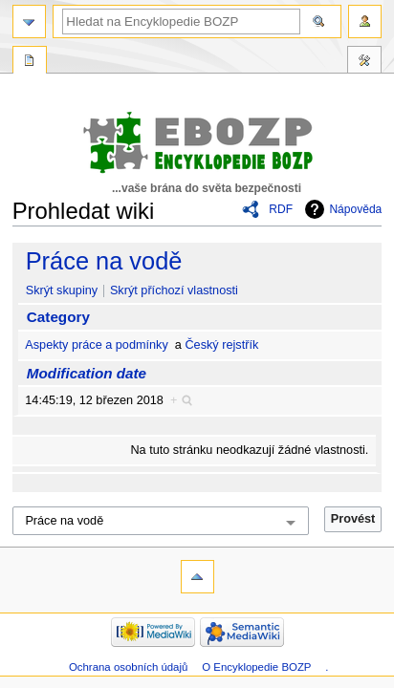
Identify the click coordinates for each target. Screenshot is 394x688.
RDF (281, 209)
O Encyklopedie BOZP (256, 667)
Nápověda (355, 209)
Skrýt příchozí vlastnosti (174, 290)
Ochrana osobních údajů (128, 667)
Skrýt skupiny (62, 290)
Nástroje (364, 62)
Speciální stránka (29, 62)
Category (58, 317)
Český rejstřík (221, 345)
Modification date (86, 373)
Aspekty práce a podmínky (96, 345)
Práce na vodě (104, 260)
